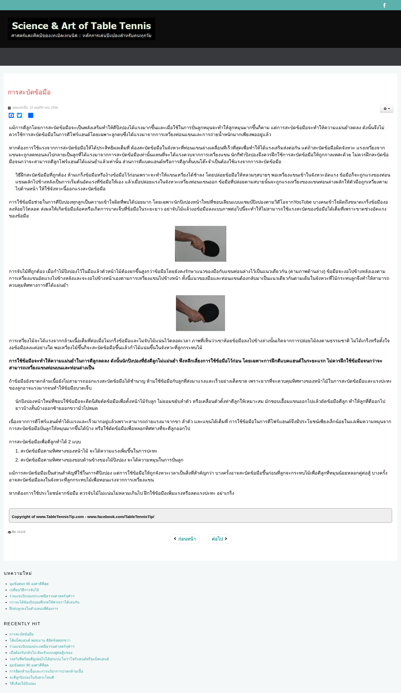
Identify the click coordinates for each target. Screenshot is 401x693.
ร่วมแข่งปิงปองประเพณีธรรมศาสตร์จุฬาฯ (41, 646)
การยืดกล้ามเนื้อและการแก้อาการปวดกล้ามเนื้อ (46, 671)
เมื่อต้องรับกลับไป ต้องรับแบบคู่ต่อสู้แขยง (40, 653)
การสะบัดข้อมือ (21, 634)
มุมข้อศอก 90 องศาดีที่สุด (28, 665)
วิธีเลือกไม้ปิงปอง (22, 683)
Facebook (384, 5)
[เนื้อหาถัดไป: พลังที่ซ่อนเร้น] (219, 539)
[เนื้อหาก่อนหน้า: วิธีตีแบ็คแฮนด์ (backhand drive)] (184, 539)
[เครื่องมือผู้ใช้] (386, 109)
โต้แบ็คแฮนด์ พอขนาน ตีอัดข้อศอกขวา (40, 640)
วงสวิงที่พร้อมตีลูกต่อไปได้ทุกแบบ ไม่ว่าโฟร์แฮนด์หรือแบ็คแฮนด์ (59, 659)
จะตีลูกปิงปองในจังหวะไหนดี (31, 677)
